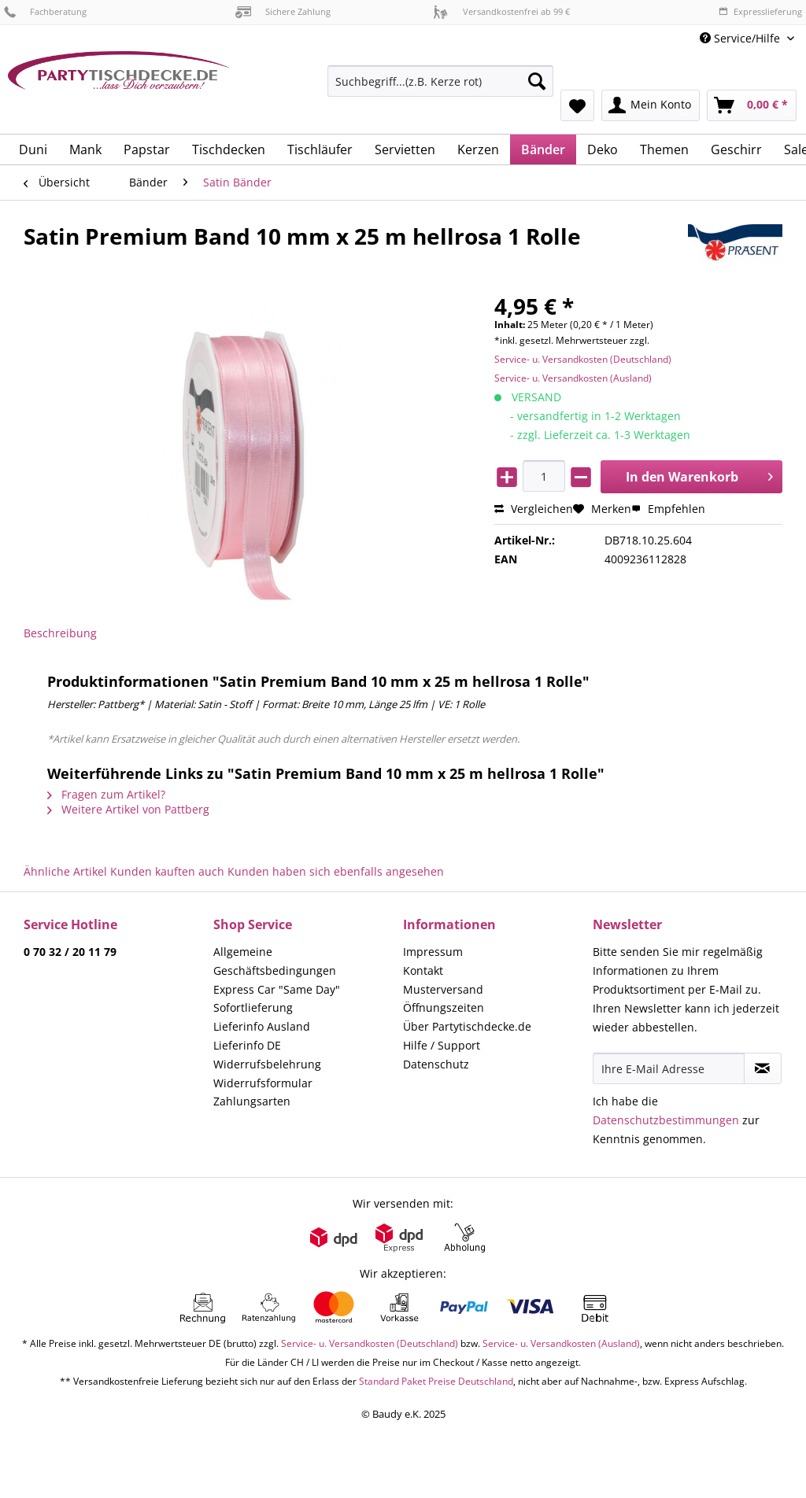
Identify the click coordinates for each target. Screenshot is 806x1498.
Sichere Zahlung (283, 11)
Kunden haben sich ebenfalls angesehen (335, 871)
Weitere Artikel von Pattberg (128, 809)
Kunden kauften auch (167, 871)
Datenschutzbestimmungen (666, 1119)
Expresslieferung (760, 11)
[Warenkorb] (752, 105)
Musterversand (443, 989)
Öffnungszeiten (443, 1007)
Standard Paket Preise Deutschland (436, 1381)
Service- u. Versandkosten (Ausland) (573, 378)
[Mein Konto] (650, 105)
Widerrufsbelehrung (267, 1064)
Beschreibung (60, 632)
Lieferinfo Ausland (261, 1026)
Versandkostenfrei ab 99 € (501, 11)
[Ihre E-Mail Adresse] (669, 1068)
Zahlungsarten (251, 1101)
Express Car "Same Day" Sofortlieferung (276, 999)
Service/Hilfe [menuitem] (741, 38)
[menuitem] (440, 88)
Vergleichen (533, 508)
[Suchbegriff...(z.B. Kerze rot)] (440, 81)
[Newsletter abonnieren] (763, 1068)
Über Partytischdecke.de (467, 1026)
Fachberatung (45, 11)
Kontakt (423, 970)
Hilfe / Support (441, 1045)
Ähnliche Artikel (65, 871)
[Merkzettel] (577, 105)
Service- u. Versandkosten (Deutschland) (582, 359)
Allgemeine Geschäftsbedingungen (274, 961)
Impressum (433, 951)
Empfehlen (668, 508)
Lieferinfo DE (247, 1045)
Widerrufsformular (262, 1083)
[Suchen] (536, 81)
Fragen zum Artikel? (106, 794)
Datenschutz (436, 1064)
